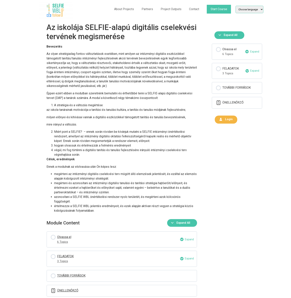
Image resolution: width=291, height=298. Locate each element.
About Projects (124, 9)
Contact (194, 9)
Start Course (219, 9)
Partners (147, 9)
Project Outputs (171, 9)
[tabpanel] (121, 128)
